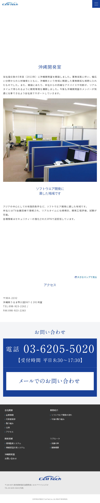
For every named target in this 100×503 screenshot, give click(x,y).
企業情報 (10, 415)
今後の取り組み (57, 419)
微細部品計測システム (15, 447)
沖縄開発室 (10, 454)
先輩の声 (55, 443)
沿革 (8, 427)
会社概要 (9, 410)
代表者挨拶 (10, 419)
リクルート (55, 438)
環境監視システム (13, 443)
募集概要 (55, 447)
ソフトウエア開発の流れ (61, 415)
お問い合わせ (11, 458)
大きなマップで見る (87, 277)
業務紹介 (54, 410)
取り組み (10, 423)
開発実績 (9, 438)
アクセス (9, 431)
